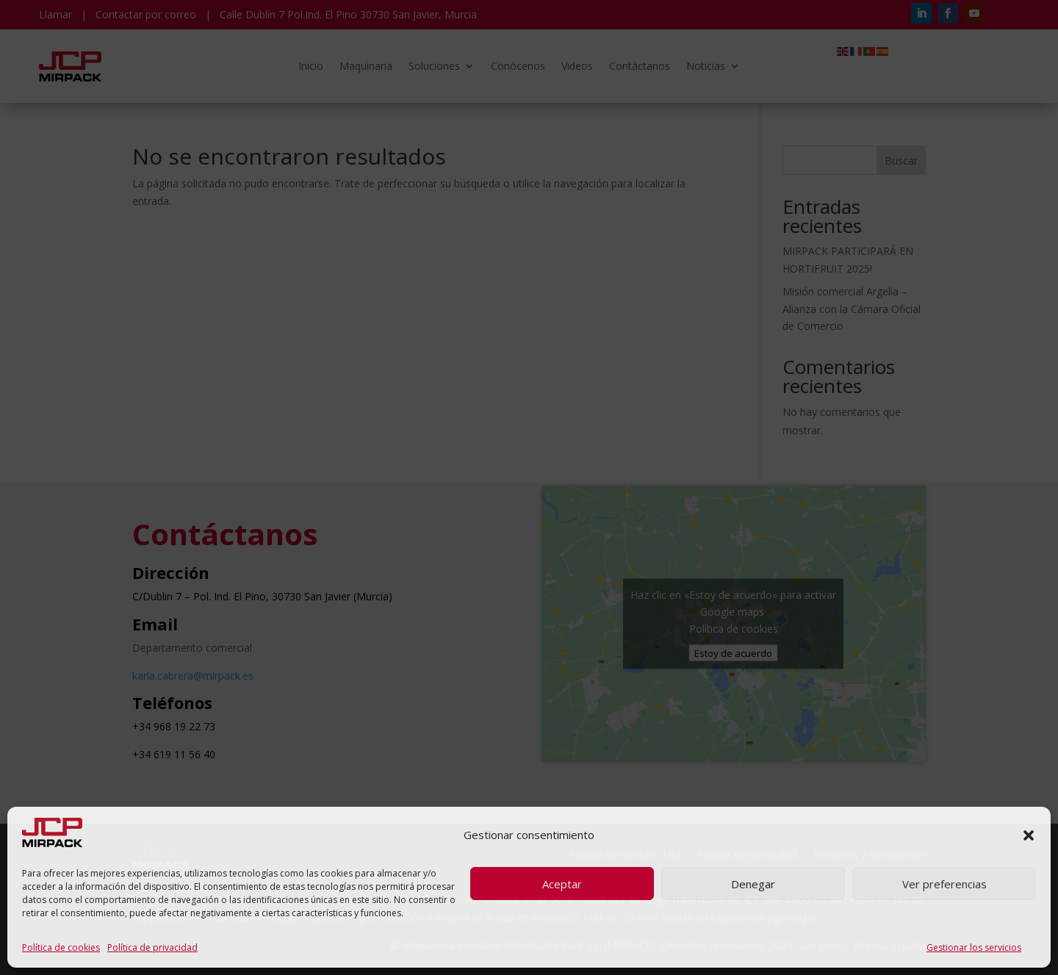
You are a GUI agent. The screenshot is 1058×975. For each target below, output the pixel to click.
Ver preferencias (944, 884)
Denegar (753, 884)
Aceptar (562, 884)
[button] (1028, 835)
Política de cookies (61, 947)
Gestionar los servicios (973, 947)
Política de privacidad (152, 947)
